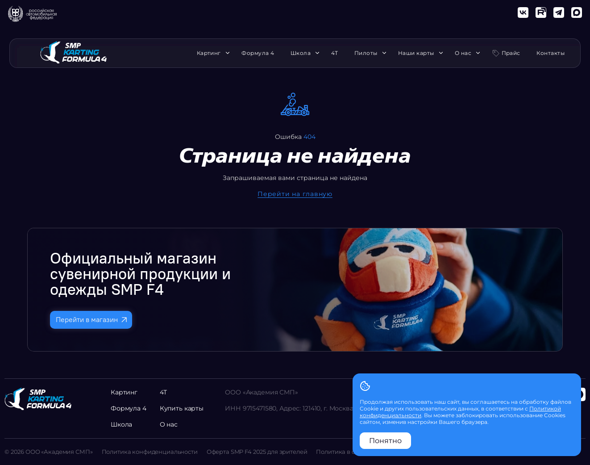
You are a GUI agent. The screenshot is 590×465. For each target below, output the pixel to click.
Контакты (550, 53)
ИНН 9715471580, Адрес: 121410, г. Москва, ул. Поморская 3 (316, 408)
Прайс (511, 53)
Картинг (211, 53)
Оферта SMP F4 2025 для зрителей (257, 451)
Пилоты (368, 53)
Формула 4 (257, 53)
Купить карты (182, 408)
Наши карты (418, 53)
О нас (465, 53)
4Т (334, 53)
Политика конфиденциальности (150, 451)
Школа (303, 53)
